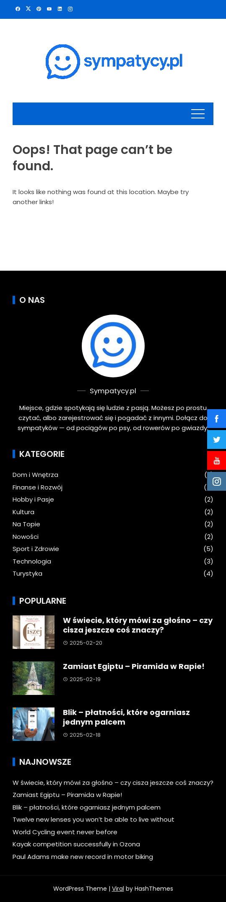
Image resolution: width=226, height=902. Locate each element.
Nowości (26, 537)
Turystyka (27, 573)
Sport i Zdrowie (36, 549)
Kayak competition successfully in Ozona (76, 844)
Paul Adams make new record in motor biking (83, 856)
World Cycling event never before (65, 832)
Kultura (23, 512)
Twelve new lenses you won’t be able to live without (93, 819)
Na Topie (26, 524)
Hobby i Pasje (33, 499)
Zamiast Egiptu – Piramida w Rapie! (134, 666)
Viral (118, 888)
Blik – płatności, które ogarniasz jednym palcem (126, 717)
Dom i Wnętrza (35, 475)
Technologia (32, 561)
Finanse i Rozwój (37, 487)
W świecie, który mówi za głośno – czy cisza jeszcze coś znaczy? (138, 625)
